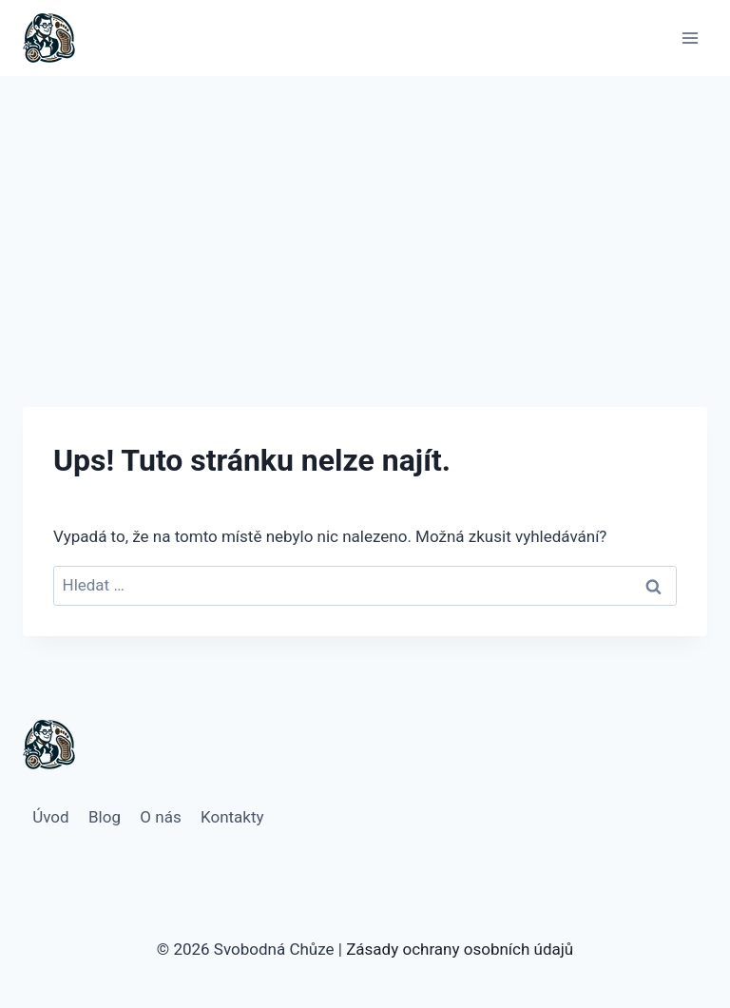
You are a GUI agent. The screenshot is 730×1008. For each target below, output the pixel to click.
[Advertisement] (365, 219)
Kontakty (232, 816)
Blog (104, 816)
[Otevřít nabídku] (689, 37)
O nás (160, 816)
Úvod (50, 816)
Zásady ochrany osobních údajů (459, 949)
